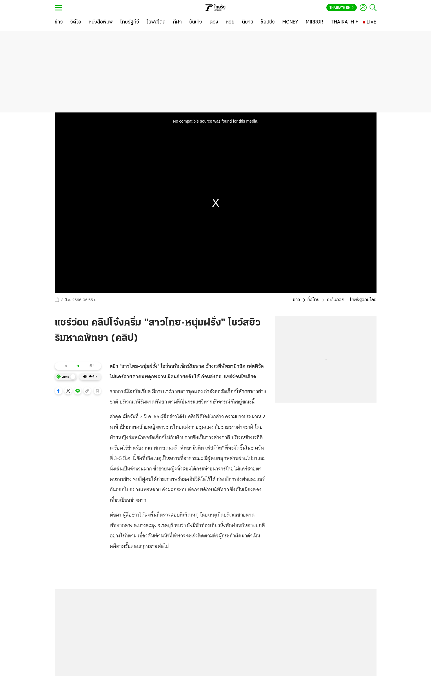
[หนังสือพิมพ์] (101, 22)
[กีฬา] (177, 22)
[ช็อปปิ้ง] (268, 22)
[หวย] (230, 22)
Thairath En (342, 8)
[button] (58, 390)
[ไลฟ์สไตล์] (156, 22)
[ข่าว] (59, 22)
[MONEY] (290, 22)
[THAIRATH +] (345, 22)
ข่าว (296, 300)
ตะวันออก (335, 300)
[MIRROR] (314, 22)
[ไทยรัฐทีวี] (129, 22)
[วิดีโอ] (75, 22)
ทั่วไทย (313, 300)
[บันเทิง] (195, 22)
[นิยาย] (247, 22)
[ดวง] (214, 22)
